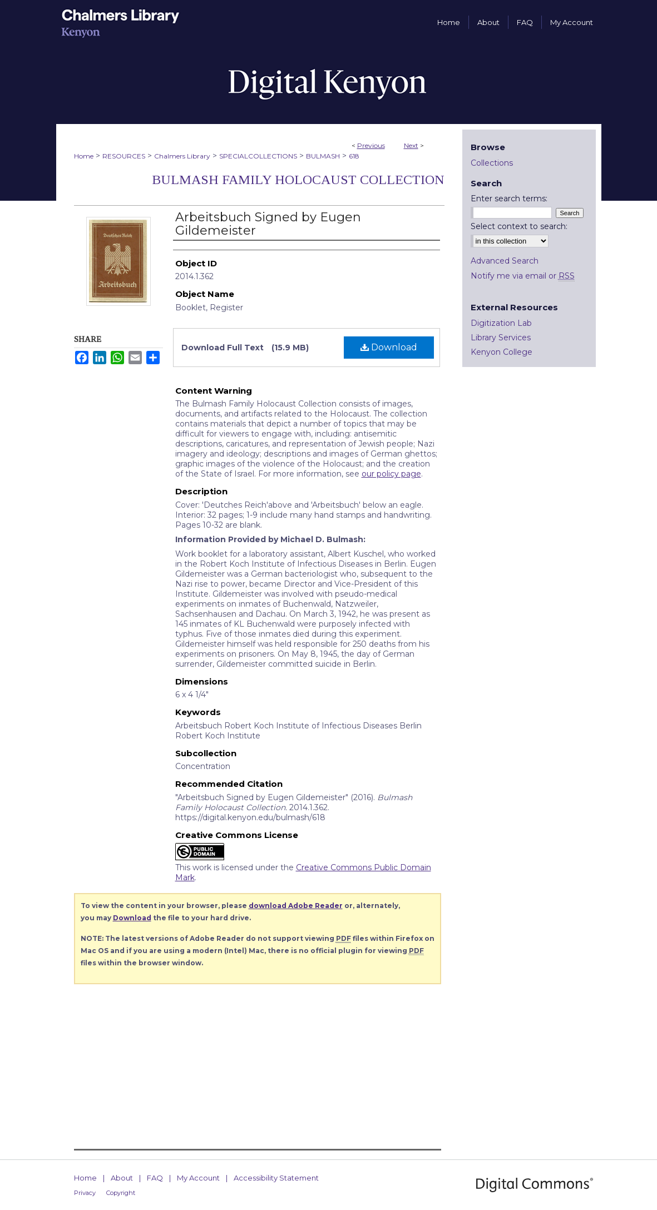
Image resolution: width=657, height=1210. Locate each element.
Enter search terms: (509, 199)
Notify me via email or (523, 276)
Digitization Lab (501, 323)
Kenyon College (501, 352)
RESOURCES (123, 156)
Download (388, 347)
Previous (371, 145)
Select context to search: (519, 226)
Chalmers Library (182, 156)
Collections (492, 163)
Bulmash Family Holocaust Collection (298, 179)
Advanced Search (505, 261)
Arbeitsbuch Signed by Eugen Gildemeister (268, 224)
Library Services (501, 338)
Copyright (120, 1193)
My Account (198, 1177)
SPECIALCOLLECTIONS (258, 156)
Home (83, 156)
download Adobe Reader (296, 905)
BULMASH (323, 156)
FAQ (155, 1177)
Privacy (85, 1193)
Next (411, 145)
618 (354, 156)
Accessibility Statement (276, 1177)
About (122, 1177)
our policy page (391, 474)
